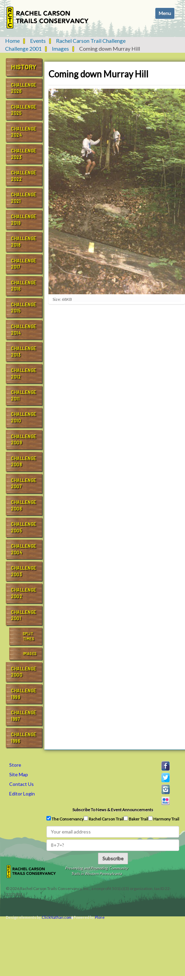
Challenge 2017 (24, 264)
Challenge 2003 (24, 571)
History (24, 67)
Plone (100, 917)
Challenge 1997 (24, 716)
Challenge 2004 (24, 549)
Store (15, 765)
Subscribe (113, 858)
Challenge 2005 (24, 527)
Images (60, 48)
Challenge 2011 (24, 395)
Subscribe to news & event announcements (112, 809)
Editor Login (22, 793)
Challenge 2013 (24, 352)
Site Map (18, 774)
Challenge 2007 (24, 484)
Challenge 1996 (24, 738)
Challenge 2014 (24, 330)
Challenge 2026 (24, 88)
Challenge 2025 (24, 110)
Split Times (28, 636)
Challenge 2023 (24, 154)
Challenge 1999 (24, 694)
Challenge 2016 (24, 286)
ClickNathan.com (56, 917)
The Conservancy (65, 818)
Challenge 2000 (24, 672)
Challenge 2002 (24, 593)
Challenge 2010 (24, 417)
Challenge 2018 (24, 242)
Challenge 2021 (24, 198)
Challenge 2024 (24, 132)
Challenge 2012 (24, 374)
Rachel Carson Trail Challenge (91, 40)
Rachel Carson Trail (104, 818)
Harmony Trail (163, 818)
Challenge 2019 (24, 220)
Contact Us (21, 784)
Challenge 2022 (24, 176)
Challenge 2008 (24, 462)
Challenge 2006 (24, 505)
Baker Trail (136, 818)
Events (38, 40)
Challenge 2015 (24, 308)
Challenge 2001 (23, 48)
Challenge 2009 (24, 440)
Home (12, 40)
